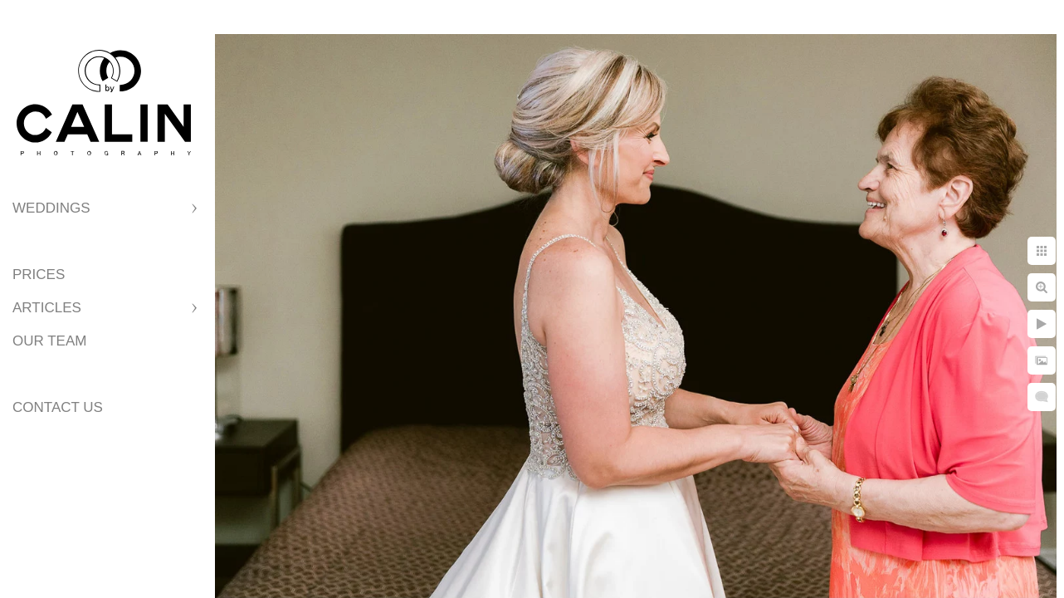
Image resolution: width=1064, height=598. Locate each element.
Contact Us (57, 407)
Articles (46, 308)
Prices (38, 274)
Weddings (51, 208)
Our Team (49, 341)
